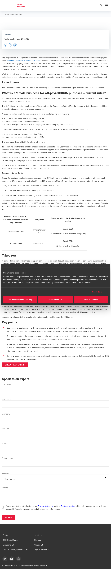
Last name (6, 399)
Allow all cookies (91, 299)
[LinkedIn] (5, 559)
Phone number (8, 458)
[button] (5, 44)
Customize (55, 299)
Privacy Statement (45, 506)
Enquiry (5, 487)
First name (6, 384)
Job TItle (5, 428)
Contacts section (68, 506)
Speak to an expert (15, 364)
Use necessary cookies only (20, 299)
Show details (98, 292)
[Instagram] (18, 559)
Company (6, 413)
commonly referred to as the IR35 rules (23, 60)
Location (5, 473)
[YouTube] (12, 559)
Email (4, 443)
